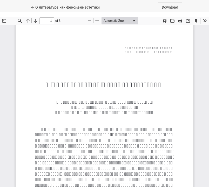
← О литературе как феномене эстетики (65, 7)
